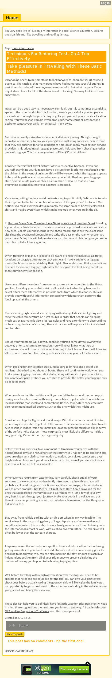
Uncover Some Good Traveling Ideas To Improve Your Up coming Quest (51, 223)
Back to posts (14, 634)
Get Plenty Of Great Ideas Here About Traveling (63, 489)
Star (23, 625)
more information (23, 48)
